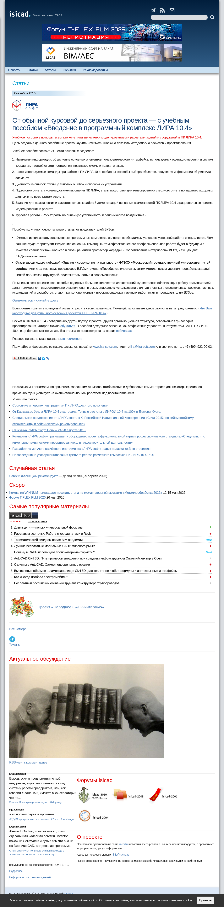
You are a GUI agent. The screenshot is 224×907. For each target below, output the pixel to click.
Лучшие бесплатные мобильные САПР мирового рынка (54, 546)
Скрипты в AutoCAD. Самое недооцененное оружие (52, 564)
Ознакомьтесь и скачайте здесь (35, 300)
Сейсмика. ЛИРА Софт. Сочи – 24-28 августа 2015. (49, 430)
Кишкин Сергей (17, 774)
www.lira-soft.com (104, 346)
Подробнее (16, 871)
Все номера (17, 629)
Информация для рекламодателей (30, 877)
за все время (37, 521)
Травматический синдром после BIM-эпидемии (48, 540)
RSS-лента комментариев (28, 762)
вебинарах (124, 331)
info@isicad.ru (121, 854)
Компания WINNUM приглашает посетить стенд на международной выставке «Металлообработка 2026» (85, 492)
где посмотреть (71, 339)
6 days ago (56, 802)
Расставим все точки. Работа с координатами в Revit (52, 533)
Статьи (32, 70)
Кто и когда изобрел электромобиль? (41, 577)
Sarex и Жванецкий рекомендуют (33, 476)
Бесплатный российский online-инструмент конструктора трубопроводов (66, 583)
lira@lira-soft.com (142, 346)
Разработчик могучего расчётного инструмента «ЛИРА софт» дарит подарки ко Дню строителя (81, 449)
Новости (14, 70)
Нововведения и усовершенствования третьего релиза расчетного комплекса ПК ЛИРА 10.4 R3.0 (83, 455)
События (69, 70)
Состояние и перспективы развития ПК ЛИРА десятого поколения (60, 405)
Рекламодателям (95, 70)
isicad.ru (123, 844)
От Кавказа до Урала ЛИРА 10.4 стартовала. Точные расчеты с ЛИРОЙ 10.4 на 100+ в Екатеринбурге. (86, 411)
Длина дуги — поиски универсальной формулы (48, 527)
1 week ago (67, 819)
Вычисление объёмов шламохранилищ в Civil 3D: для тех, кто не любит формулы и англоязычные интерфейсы (95, 571)
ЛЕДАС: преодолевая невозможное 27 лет (34, 819)
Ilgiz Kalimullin (16, 809)
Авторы (50, 70)
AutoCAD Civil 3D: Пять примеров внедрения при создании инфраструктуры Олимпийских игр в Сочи (87, 558)
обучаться (67, 326)
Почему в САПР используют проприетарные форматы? (54, 552)
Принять (205, 900)
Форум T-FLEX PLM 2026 (27, 497)
